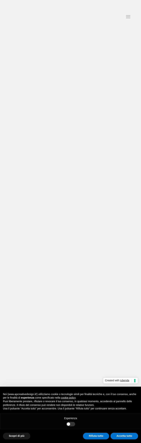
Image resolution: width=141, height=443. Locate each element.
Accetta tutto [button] (124, 435)
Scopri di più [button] (16, 435)
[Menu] (128, 16)
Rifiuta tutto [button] (96, 435)
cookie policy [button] (68, 397)
